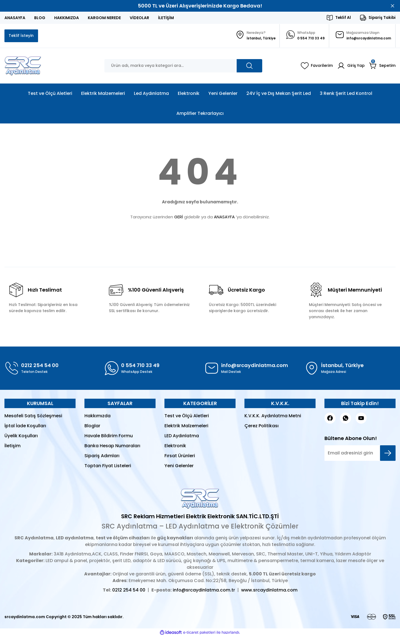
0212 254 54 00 (128, 590)
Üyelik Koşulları (21, 436)
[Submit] (388, 453)
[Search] (183, 66)
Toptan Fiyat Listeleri (107, 466)
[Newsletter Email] (360, 453)
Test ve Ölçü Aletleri (186, 416)
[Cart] (382, 66)
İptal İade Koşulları (25, 426)
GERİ (178, 217)
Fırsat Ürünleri (179, 456)
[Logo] (22, 66)
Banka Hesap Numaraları (112, 446)
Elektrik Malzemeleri (186, 426)
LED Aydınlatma (181, 436)
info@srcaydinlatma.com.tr (204, 590)
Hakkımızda (97, 416)
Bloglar (92, 426)
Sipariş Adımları (101, 456)
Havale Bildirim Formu (108, 436)
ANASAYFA (224, 217)
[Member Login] (351, 66)
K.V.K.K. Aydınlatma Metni (272, 416)
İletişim (12, 446)
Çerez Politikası (261, 426)
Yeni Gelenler (179, 466)
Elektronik (175, 446)
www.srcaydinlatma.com (269, 590)
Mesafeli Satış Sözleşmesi (33, 416)
